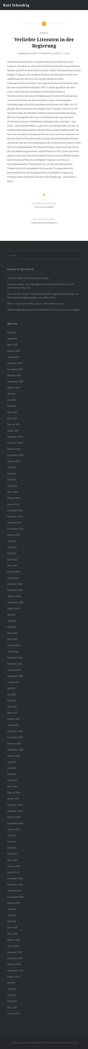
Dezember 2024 (15, 436)
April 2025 (12, 412)
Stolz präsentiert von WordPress (27, 1042)
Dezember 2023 (15, 510)
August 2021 (13, 682)
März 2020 (12, 786)
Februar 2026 (13, 351)
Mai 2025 (11, 406)
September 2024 (15, 455)
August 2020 (13, 755)
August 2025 (13, 387)
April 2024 (12, 486)
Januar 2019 (13, 872)
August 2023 (13, 535)
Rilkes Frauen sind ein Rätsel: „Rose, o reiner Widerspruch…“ (36, 303)
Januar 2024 (13, 504)
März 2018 (12, 933)
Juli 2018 (11, 909)
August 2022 (13, 608)
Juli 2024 (11, 467)
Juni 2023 (11, 547)
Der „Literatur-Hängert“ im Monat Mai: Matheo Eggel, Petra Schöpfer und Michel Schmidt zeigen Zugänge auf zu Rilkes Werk (42, 296)
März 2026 (12, 344)
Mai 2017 (11, 995)
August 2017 (13, 976)
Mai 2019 (11, 848)
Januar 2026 (13, 357)
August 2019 (13, 829)
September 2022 (15, 602)
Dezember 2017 (15, 952)
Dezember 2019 (15, 805)
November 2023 (15, 516)
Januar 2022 (13, 651)
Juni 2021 (11, 694)
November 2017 (15, 958)
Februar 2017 (13, 1013)
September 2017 (15, 970)
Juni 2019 (11, 841)
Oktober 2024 (14, 449)
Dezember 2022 (15, 584)
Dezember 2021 (15, 657)
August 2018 (13, 903)
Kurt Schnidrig (16, 5)
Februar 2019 (13, 866)
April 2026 (12, 338)
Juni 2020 (11, 768)
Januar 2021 (13, 725)
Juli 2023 (11, 541)
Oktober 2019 (14, 817)
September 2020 (15, 749)
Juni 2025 (11, 400)
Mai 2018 (11, 921)
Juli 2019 (11, 835)
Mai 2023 (11, 553)
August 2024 (13, 461)
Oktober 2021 (14, 670)
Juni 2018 (11, 915)
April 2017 (12, 1001)
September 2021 (15, 676)
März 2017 (12, 1007)
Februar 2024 (13, 498)
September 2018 (15, 897)
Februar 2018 (13, 940)
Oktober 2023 (14, 522)
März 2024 (12, 492)
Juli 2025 (11, 394)
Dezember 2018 (15, 878)
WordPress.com (69, 1042)
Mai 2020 (11, 774)
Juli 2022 (11, 614)
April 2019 (12, 854)
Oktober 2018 (14, 890)
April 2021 (12, 706)
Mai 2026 (11, 332)
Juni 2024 (11, 473)
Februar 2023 (13, 571)
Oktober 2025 (14, 375)
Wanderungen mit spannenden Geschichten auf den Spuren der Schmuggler (43, 309)
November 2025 (15, 369)
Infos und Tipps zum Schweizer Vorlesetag (28, 278)
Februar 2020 (13, 792)
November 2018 (15, 884)
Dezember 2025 (15, 363)
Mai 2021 (11, 700)
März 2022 (12, 639)
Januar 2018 (13, 946)
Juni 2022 (11, 621)
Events (44, 33)
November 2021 (15, 663)
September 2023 (15, 528)
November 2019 (15, 811)
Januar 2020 (13, 798)
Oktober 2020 (14, 743)
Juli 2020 (11, 762)
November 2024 (15, 443)
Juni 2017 (11, 989)
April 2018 (12, 927)
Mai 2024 (11, 479)
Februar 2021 (13, 719)
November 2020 (15, 737)
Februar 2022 (13, 645)
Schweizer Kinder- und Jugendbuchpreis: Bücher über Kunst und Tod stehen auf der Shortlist (40, 286)
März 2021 (12, 713)
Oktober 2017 (14, 964)
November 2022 (15, 590)
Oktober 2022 (14, 596)
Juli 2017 (11, 982)
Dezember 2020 (15, 731)
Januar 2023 (13, 578)
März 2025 (12, 418)
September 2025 (15, 381)
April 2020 (12, 780)
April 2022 (12, 633)
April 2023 (12, 559)
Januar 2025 (13, 430)
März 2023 (12, 565)
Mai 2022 (11, 627)
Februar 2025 (13, 424)
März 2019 (12, 860)
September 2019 (15, 823)
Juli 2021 (11, 688)
